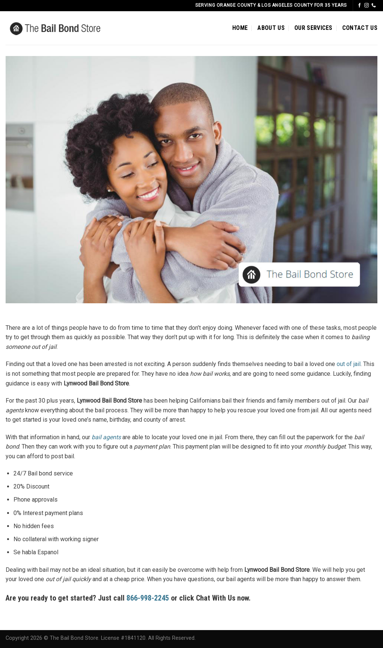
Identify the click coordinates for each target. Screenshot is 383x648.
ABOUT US (271, 27)
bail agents (106, 437)
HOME (240, 27)
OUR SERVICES (313, 27)
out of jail (349, 364)
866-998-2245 (148, 597)
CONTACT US (359, 27)
